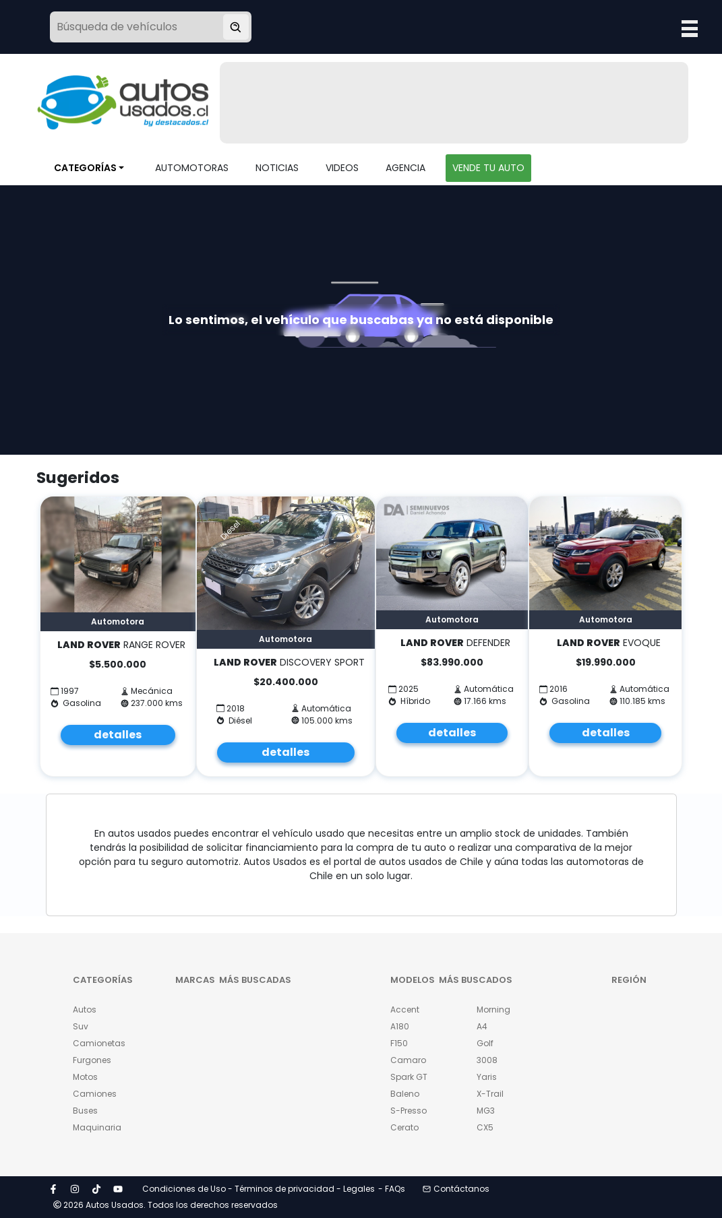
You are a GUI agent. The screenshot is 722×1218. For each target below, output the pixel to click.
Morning (493, 1009)
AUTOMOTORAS (192, 167)
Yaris (487, 1077)
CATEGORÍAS (85, 167)
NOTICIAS (277, 167)
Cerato (404, 1127)
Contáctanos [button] (456, 1188)
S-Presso (408, 1110)
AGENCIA (405, 167)
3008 (487, 1060)
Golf (485, 1043)
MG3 (486, 1110)
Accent (404, 1009)
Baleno (404, 1093)
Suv (80, 1026)
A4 (482, 1026)
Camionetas (96, 1043)
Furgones (92, 1060)
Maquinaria (96, 1127)
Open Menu (690, 28)
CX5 (485, 1127)
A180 (399, 1026)
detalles (118, 734)
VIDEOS (342, 167)
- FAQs (391, 1188)
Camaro (408, 1060)
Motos (85, 1077)
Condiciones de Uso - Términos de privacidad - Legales (258, 1188)
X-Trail (490, 1093)
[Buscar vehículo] (236, 27)
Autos (84, 1009)
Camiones (95, 1093)
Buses (85, 1110)
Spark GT (408, 1077)
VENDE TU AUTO (488, 167)
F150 (399, 1043)
